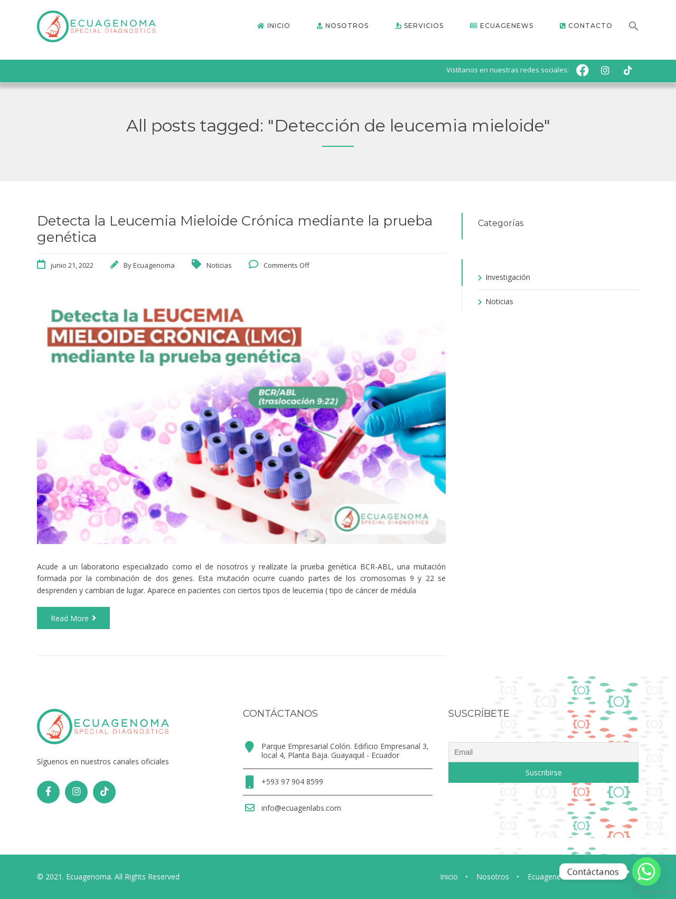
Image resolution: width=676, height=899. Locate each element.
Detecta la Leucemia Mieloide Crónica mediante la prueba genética (235, 229)
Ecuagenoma (154, 265)
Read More (73, 618)
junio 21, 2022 (72, 265)
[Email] (543, 752)
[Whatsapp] (646, 871)
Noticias (219, 265)
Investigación (507, 277)
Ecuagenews (549, 877)
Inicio (449, 877)
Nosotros (492, 877)
